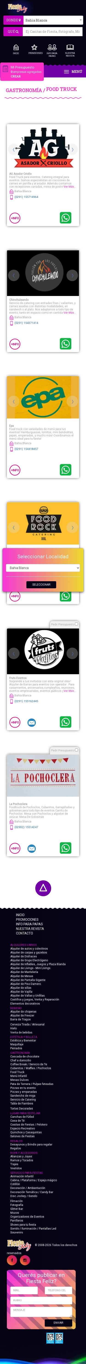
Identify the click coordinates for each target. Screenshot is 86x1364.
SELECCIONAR (41, 584)
